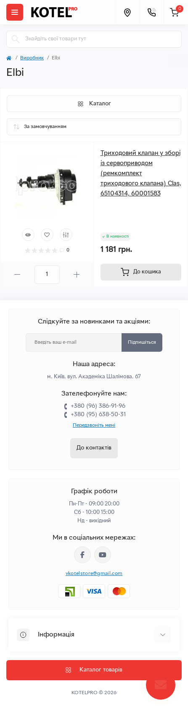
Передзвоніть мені (94, 425)
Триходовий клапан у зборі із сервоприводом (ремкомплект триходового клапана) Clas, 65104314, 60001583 (141, 173)
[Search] (15, 39)
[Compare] (66, 234)
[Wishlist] (47, 234)
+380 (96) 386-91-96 (98, 406)
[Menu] (14, 12)
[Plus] (77, 274)
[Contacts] (151, 12)
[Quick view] (28, 234)
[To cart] (141, 272)
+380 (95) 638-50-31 (98, 414)
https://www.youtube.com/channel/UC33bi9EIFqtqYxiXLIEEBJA (102, 554)
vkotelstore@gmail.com (94, 573)
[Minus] (17, 274)
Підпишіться (142, 342)
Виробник (32, 58)
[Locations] (127, 12)
